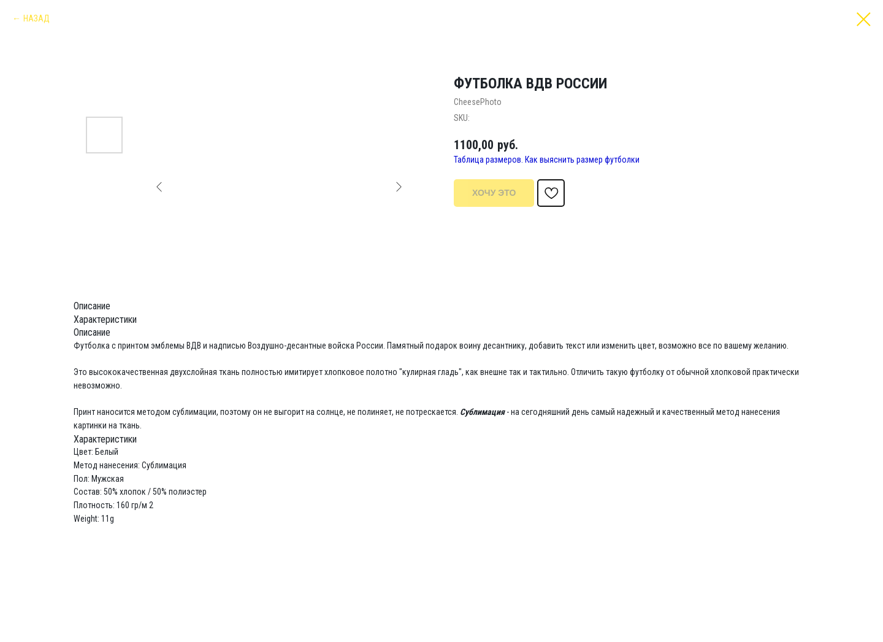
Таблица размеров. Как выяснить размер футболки (547, 159)
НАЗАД (36, 18)
